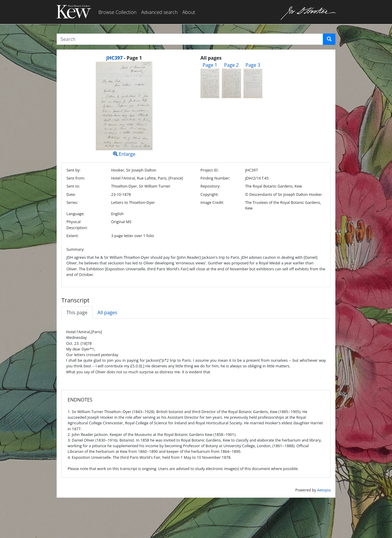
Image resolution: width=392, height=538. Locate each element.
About (188, 12)
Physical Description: (77, 224)
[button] (329, 39)
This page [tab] (76, 312)
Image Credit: (212, 202)
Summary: (75, 249)
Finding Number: (215, 178)
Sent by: (73, 170)
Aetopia (324, 490)
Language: (75, 213)
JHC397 (114, 58)
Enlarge (124, 109)
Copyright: (209, 194)
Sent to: (73, 186)
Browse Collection (117, 12)
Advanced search (159, 12)
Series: (72, 202)
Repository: (210, 186)
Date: (71, 194)
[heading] (124, 58)
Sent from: (75, 178)
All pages (107, 312)
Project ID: (209, 170)
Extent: (72, 235)
